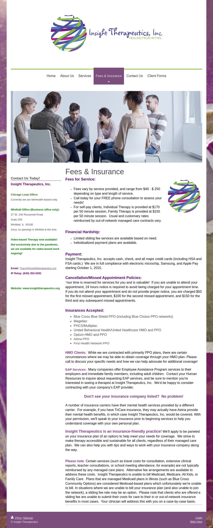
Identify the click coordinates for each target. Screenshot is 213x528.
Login (199, 517)
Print (16, 517)
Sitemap (28, 517)
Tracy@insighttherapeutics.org (38, 268)
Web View (196, 521)
